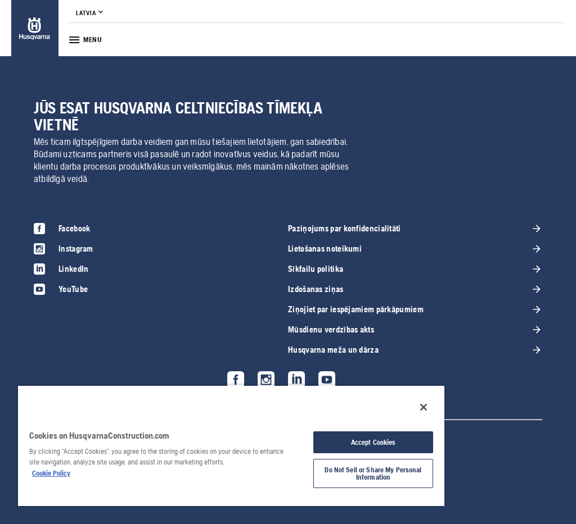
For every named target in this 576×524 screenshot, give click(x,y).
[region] (231, 445)
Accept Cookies (373, 442)
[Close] (423, 407)
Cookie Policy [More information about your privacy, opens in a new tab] (51, 473)
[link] (34, 28)
